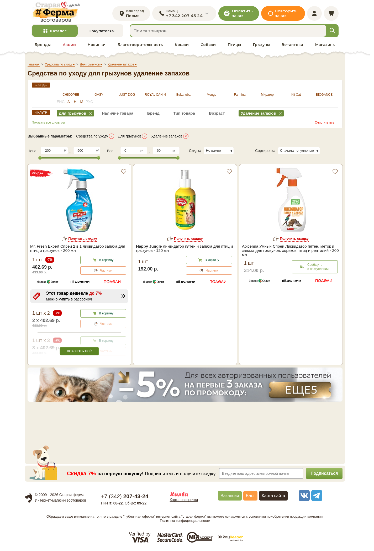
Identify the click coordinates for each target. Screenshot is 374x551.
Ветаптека (292, 45)
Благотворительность (140, 45)
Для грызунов (129, 136)
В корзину (106, 260)
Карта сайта (273, 496)
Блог (250, 496)
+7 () (124, 496)
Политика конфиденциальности (185, 521)
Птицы (234, 45)
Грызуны (261, 45)
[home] (56, 12)
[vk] (303, 495)
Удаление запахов (166, 136)
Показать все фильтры (48, 123)
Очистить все (324, 123)
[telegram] (316, 495)
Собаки (208, 45)
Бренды (43, 45)
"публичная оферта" (139, 516)
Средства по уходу (92, 136)
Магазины (325, 45)
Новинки (97, 45)
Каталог (58, 31)
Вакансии (229, 496)
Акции (69, 45)
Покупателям (101, 31)
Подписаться (324, 473)
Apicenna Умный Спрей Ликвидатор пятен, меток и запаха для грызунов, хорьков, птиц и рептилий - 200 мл (290, 250)
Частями (106, 271)
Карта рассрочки (184, 500)
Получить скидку (82, 239)
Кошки (182, 45)
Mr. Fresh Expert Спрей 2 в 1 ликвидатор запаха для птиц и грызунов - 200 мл (77, 248)
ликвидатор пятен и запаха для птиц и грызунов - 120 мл (184, 248)
